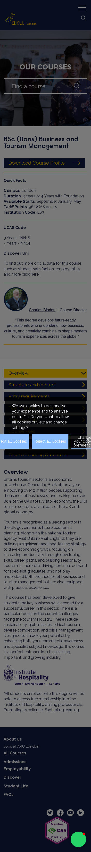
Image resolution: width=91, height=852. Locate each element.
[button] (78, 839)
